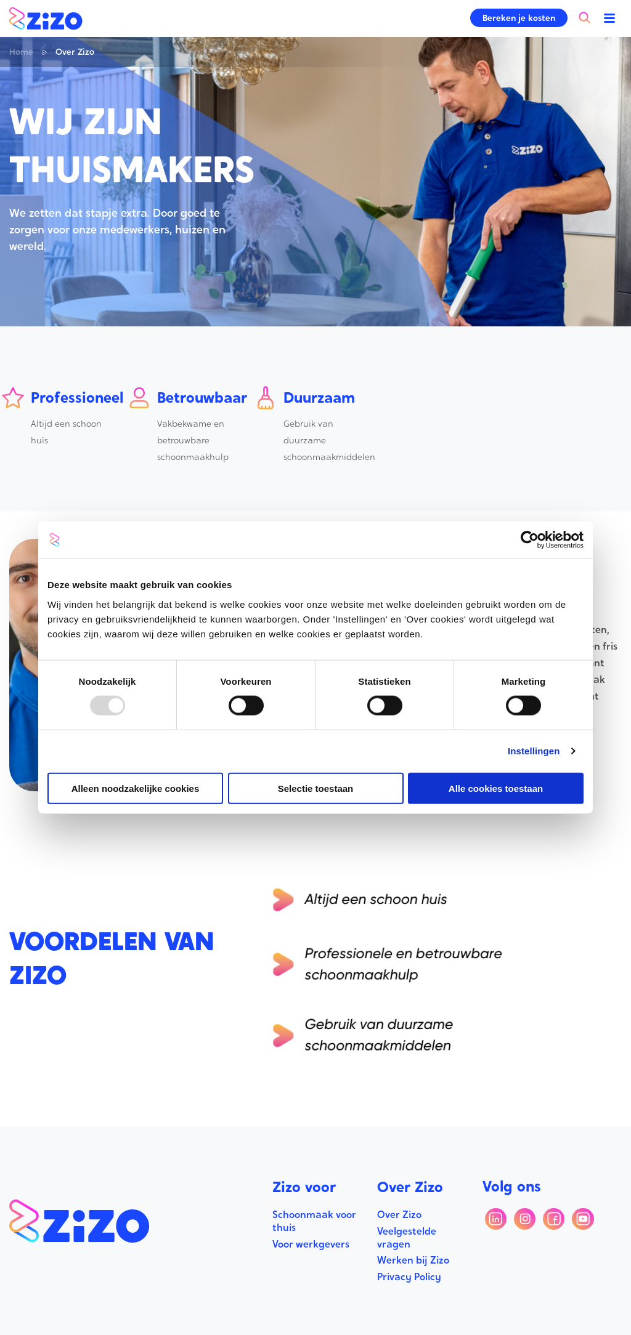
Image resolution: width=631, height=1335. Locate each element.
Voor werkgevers (310, 1244)
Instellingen (534, 751)
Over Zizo (399, 1214)
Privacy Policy (409, 1276)
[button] (519, 18)
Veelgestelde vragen (406, 1238)
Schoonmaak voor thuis (314, 1221)
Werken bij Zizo (413, 1260)
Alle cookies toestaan (496, 788)
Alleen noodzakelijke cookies (135, 788)
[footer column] (315, 1191)
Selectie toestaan (316, 788)
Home (21, 51)
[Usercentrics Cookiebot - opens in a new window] (530, 540)
